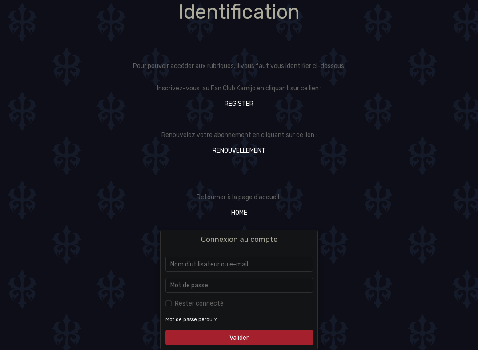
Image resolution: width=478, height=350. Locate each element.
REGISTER (239, 104)
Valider (239, 338)
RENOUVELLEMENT (239, 150)
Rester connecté (199, 303)
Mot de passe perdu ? (191, 319)
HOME (239, 213)
